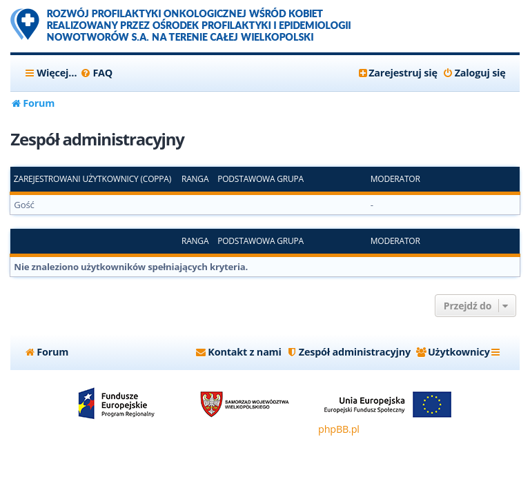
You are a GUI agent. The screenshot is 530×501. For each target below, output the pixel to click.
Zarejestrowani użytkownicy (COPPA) (92, 179)
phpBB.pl (339, 429)
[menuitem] (96, 73)
